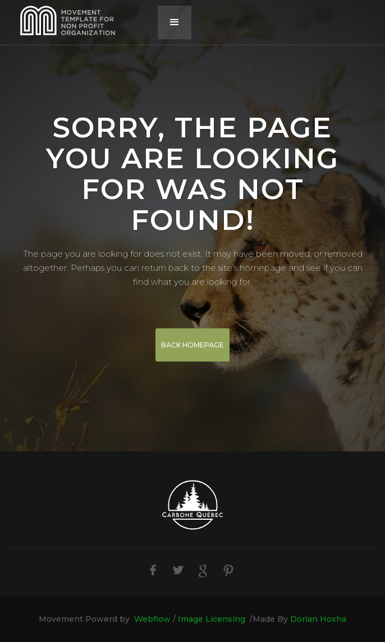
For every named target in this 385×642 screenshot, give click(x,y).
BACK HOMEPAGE (192, 345)
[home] (82, 22)
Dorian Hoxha (318, 619)
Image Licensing (211, 619)
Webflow (152, 619)
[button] (174, 22)
